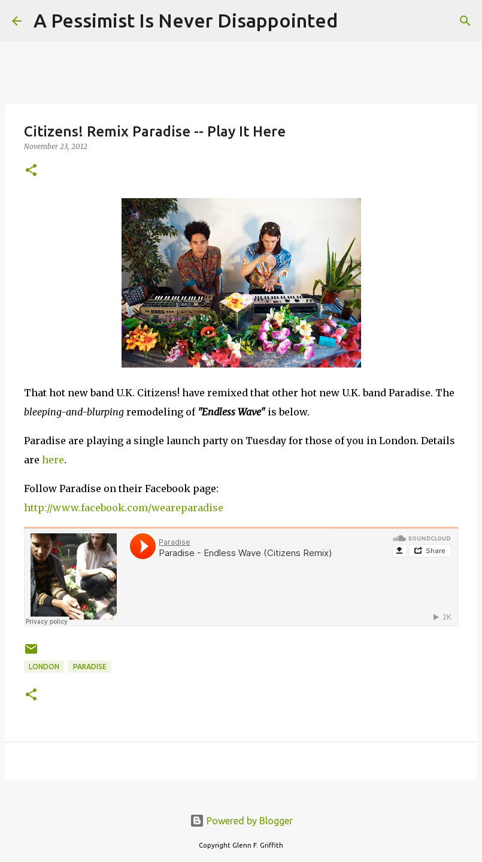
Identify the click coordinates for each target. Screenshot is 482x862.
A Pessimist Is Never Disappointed (186, 20)
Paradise (90, 666)
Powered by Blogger (241, 820)
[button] (31, 171)
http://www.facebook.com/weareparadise (123, 508)
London (44, 666)
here (53, 460)
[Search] (354, 21)
